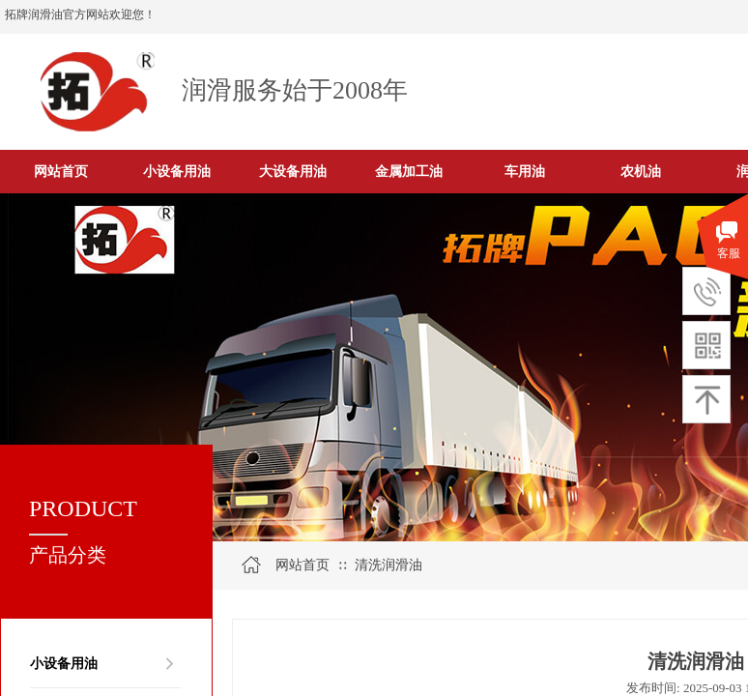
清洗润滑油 (388, 565)
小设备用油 (64, 663)
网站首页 (302, 565)
